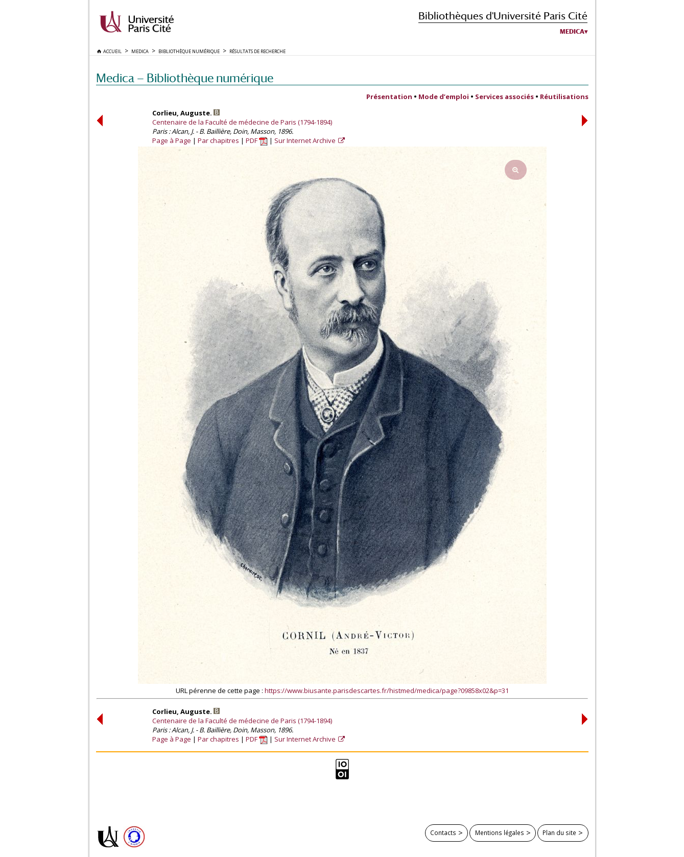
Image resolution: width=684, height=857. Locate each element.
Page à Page (171, 140)
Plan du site (559, 832)
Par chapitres (218, 140)
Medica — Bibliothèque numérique (184, 78)
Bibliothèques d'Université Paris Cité (502, 15)
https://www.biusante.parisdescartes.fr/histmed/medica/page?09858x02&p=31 (387, 690)
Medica (572, 31)
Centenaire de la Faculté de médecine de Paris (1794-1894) (242, 122)
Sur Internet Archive (305, 140)
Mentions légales (499, 832)
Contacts (443, 832)
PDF (257, 140)
